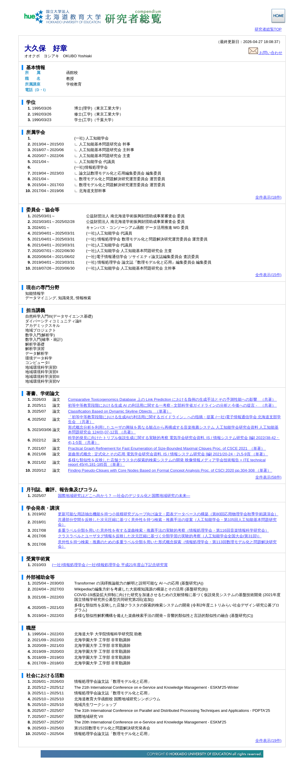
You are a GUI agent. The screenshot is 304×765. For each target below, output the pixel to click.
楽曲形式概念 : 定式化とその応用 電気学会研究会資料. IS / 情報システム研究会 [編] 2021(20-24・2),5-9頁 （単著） (168, 454)
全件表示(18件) (268, 197)
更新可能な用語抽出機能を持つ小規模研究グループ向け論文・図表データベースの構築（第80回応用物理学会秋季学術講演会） (168, 514)
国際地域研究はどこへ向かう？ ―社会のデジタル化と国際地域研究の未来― (124, 495)
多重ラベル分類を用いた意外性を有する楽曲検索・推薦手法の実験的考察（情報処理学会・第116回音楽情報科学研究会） (163, 530)
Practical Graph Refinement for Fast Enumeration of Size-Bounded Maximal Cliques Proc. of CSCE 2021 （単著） (167, 448)
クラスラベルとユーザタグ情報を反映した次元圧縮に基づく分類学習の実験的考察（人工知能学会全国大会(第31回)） (160, 536)
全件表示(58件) (268, 477)
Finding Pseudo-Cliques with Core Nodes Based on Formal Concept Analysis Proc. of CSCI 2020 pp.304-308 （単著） (170, 470)
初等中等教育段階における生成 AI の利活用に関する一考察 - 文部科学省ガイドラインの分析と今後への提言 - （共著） (172, 405)
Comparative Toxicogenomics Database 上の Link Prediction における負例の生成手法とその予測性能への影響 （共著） (172, 399)
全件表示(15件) (268, 275)
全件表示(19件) (268, 740)
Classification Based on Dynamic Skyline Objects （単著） (120, 411)
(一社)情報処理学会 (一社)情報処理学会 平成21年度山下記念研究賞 (110, 565)
